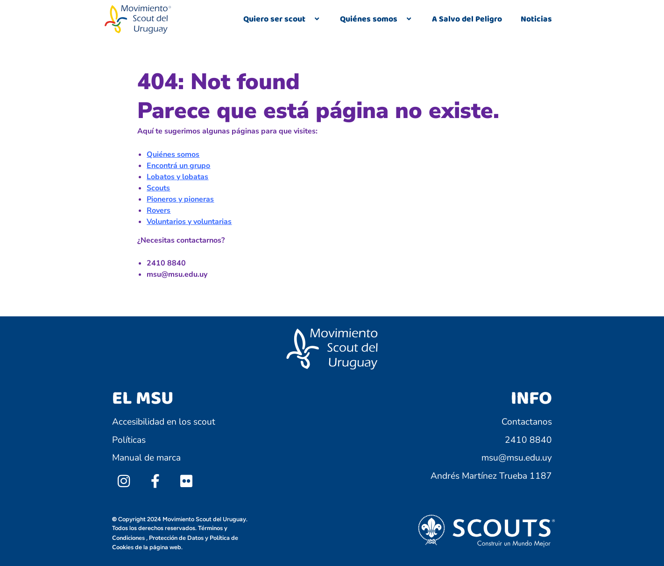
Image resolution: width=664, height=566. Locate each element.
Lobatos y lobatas (177, 177)
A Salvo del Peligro (467, 19)
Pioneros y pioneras (180, 199)
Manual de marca (146, 458)
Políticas (129, 440)
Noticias (536, 19)
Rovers (158, 210)
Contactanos (527, 422)
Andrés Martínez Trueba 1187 (491, 476)
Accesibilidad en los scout (163, 422)
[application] (309, 20)
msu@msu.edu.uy (516, 458)
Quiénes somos (376, 19)
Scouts (158, 188)
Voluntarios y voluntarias (189, 222)
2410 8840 (528, 440)
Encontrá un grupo (178, 166)
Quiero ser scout (282, 19)
